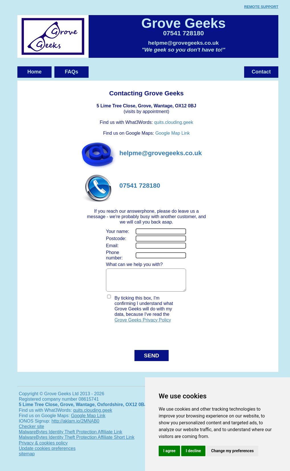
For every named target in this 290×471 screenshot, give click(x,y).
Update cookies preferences (47, 452)
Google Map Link (172, 133)
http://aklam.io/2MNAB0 (75, 425)
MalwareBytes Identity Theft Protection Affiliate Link (70, 436)
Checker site (31, 430)
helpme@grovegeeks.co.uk (183, 43)
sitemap (27, 458)
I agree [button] (169, 451)
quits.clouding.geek (173, 122)
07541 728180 (183, 33)
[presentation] (139, 338)
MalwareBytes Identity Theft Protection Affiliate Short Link (76, 441)
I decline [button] (193, 451)
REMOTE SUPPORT (261, 7)
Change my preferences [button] (232, 451)
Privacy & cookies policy (43, 447)
